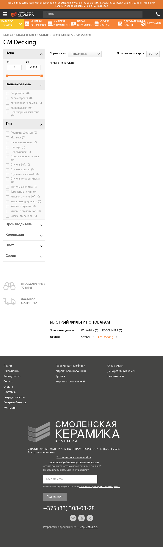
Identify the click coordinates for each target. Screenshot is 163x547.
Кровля (60, 376)
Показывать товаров (130, 53)
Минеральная (21, 107)
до (27, 62)
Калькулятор (12, 376)
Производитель (19, 224)
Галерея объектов (15, 402)
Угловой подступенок (26, 201)
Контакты (10, 407)
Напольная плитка (24, 142)
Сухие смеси (115, 365)
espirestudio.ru (89, 527)
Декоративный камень (122, 371)
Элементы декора (24, 216)
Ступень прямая (23, 169)
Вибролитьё (20, 93)
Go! (138, 14)
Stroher (86, 337)
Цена (10, 53)
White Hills (88, 330)
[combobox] (85, 54)
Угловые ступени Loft (26, 211)
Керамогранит (22, 98)
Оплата (8, 386)
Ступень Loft (20, 164)
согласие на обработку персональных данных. (99, 487)
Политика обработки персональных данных (74, 462)
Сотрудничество (14, 397)
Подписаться (55, 496)
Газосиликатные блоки (70, 365)
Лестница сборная (24, 132)
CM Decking (106, 337)
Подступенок (21, 152)
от (8, 62)
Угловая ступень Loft (25, 196)
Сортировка (58, 53)
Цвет (10, 245)
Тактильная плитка (24, 187)
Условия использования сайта (74, 457)
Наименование (18, 84)
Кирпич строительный (70, 381)
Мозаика (18, 137)
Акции (8, 365)
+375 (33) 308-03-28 (158, 14)
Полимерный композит (25, 114)
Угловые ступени (23, 206)
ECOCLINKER (110, 330)
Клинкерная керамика (26, 103)
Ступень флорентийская (25, 180)
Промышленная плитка (25, 158)
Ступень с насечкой (25, 174)
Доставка (10, 392)
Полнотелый (115, 376)
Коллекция (15, 235)
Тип (9, 124)
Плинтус (18, 147)
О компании (11, 371)
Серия (11, 256)
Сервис (8, 381)
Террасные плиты (24, 191)
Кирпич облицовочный (71, 371)
